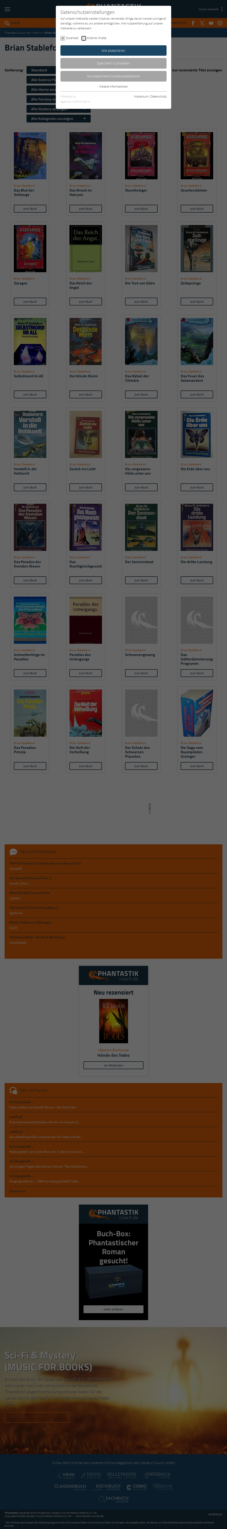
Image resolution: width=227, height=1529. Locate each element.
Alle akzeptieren (113, 50)
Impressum (141, 96)
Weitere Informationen (113, 86)
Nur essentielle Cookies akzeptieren (113, 76)
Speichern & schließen (113, 63)
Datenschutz (159, 96)
